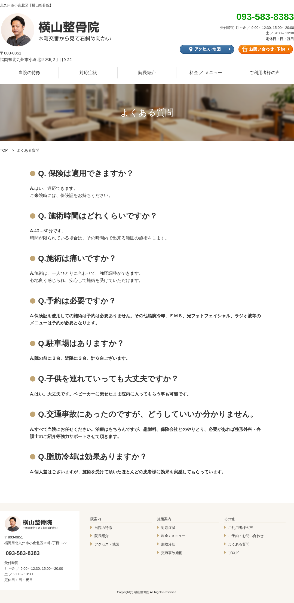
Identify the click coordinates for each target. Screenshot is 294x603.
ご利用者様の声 (264, 72)
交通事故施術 (171, 553)
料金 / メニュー (173, 536)
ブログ (233, 553)
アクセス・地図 (106, 544)
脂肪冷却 (168, 544)
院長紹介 (147, 72)
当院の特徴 (29, 72)
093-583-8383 (23, 553)
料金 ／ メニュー (205, 72)
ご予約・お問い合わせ (246, 536)
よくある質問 (238, 544)
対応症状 (88, 72)
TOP (4, 150)
